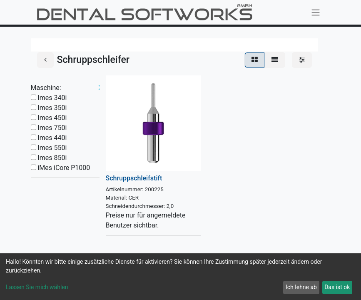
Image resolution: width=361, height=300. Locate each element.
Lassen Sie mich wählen (37, 287)
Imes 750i (52, 128)
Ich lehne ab (301, 287)
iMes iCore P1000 (63, 168)
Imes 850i (52, 158)
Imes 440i (52, 138)
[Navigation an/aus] (315, 12)
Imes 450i (52, 118)
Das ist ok (337, 287)
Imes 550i (52, 148)
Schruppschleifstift (134, 178)
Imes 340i (52, 98)
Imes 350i (52, 108)
